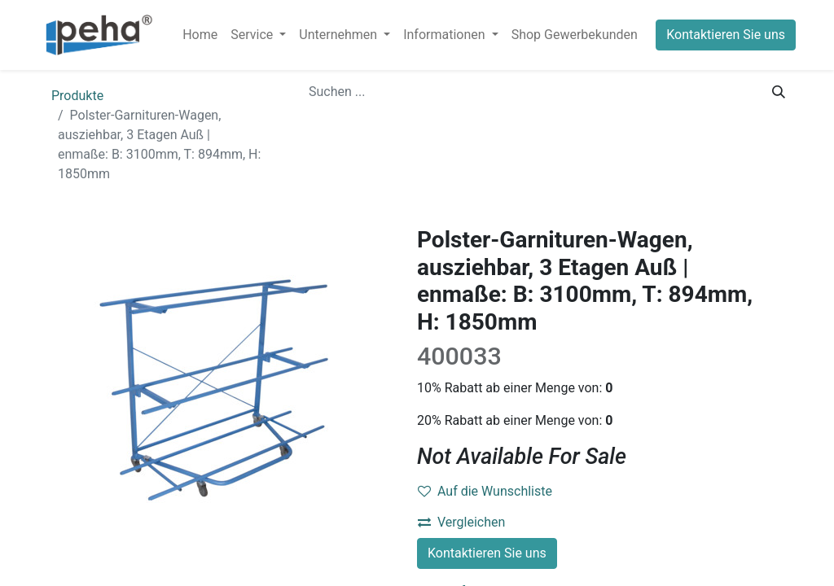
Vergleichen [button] (461, 522)
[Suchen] (779, 92)
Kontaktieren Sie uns (725, 34)
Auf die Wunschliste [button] (485, 491)
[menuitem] (200, 35)
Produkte (77, 95)
